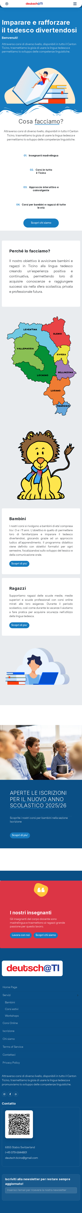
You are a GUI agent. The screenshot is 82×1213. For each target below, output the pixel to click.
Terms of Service (13, 1047)
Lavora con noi (21, 935)
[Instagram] (4, 1094)
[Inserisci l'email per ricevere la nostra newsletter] (41, 1190)
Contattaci (9, 1055)
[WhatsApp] (15, 1094)
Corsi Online (10, 1023)
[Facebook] (10, 1094)
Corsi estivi (11, 1009)
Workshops (12, 1016)
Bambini (10, 1002)
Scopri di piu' (19, 564)
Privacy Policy (11, 1063)
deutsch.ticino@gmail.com (21, 1158)
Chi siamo (9, 1039)
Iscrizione (8, 1031)
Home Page (10, 987)
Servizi (7, 995)
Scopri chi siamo (41, 223)
